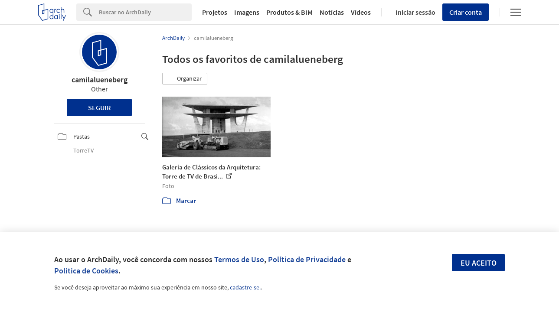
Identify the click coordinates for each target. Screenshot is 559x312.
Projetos (214, 12)
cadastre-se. (245, 287)
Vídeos (361, 12)
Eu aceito (479, 263)
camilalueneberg (99, 79)
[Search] (145, 12)
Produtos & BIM (289, 12)
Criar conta (465, 12)
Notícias (332, 12)
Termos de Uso (239, 259)
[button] (184, 79)
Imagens (246, 12)
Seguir (99, 107)
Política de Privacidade (307, 259)
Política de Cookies (86, 271)
